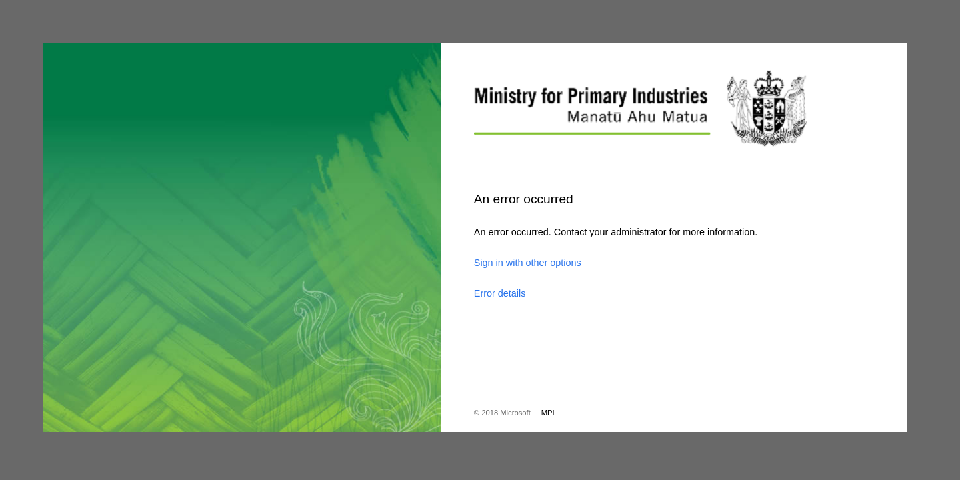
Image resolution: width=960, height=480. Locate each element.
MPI (548, 413)
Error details (500, 293)
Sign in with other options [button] (527, 262)
